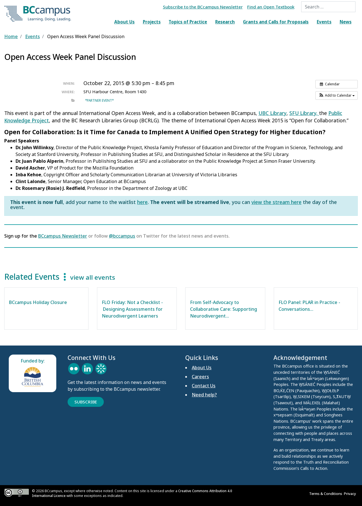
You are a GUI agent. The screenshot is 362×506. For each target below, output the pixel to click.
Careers (200, 376)
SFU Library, (304, 113)
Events (324, 22)
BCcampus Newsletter (62, 236)
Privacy (351, 493)
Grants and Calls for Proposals (276, 22)
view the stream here (276, 202)
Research (225, 22)
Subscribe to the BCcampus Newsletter (203, 7)
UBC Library (272, 113)
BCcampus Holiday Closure (38, 302)
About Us (124, 22)
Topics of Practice (188, 22)
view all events (92, 277)
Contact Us (204, 386)
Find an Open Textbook (270, 7)
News (346, 22)
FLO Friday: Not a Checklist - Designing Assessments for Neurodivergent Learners (132, 309)
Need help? (204, 395)
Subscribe (85, 402)
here (142, 202)
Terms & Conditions (326, 493)
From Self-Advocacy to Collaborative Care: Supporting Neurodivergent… (223, 309)
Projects (152, 22)
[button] (336, 95)
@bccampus (122, 236)
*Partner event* (99, 100)
